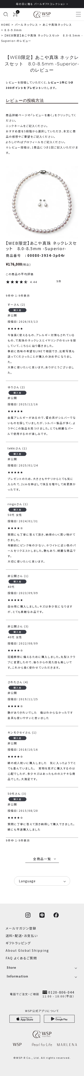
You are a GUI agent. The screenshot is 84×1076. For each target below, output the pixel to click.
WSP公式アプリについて (42, 1011)
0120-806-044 (61, 992)
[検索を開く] (5, 14)
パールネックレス (26, 24)
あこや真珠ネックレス (57, 24)
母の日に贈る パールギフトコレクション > (42, 4)
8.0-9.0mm (13, 30)
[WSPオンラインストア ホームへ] (42, 14)
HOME (5, 24)
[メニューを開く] (78, 14)
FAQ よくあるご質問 (21, 958)
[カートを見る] (15, 14)
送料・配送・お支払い (22, 935)
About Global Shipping (27, 950)
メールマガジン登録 (21, 928)
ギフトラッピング (18, 943)
